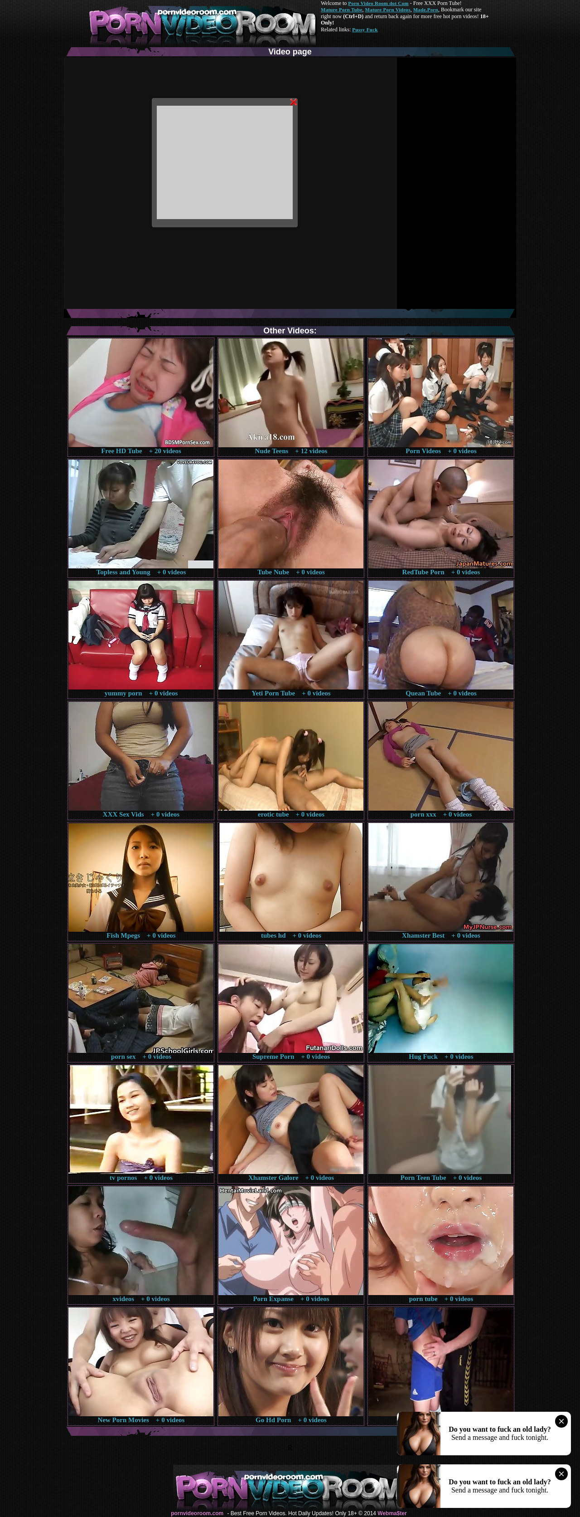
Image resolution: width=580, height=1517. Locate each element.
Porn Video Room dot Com (378, 3)
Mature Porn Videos (388, 9)
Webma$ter (391, 1513)
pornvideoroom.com (197, 1513)
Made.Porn (425, 9)
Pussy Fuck (364, 29)
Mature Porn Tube (341, 9)
